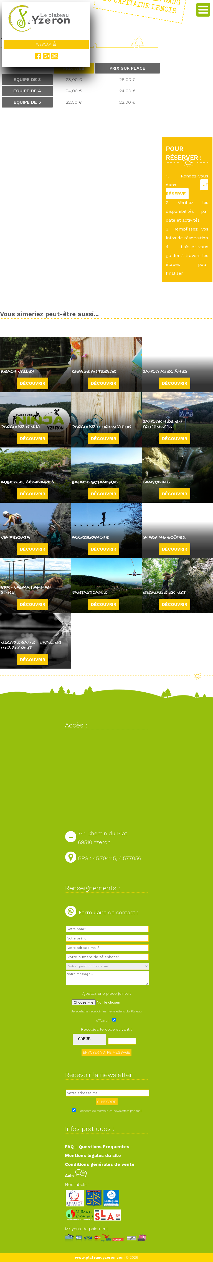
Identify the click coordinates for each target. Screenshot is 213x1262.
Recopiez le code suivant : (106, 1029)
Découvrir (32, 383)
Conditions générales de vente (100, 1164)
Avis (76, 1175)
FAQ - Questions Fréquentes (97, 1146)
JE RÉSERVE (187, 189)
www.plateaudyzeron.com (100, 1257)
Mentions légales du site (93, 1155)
